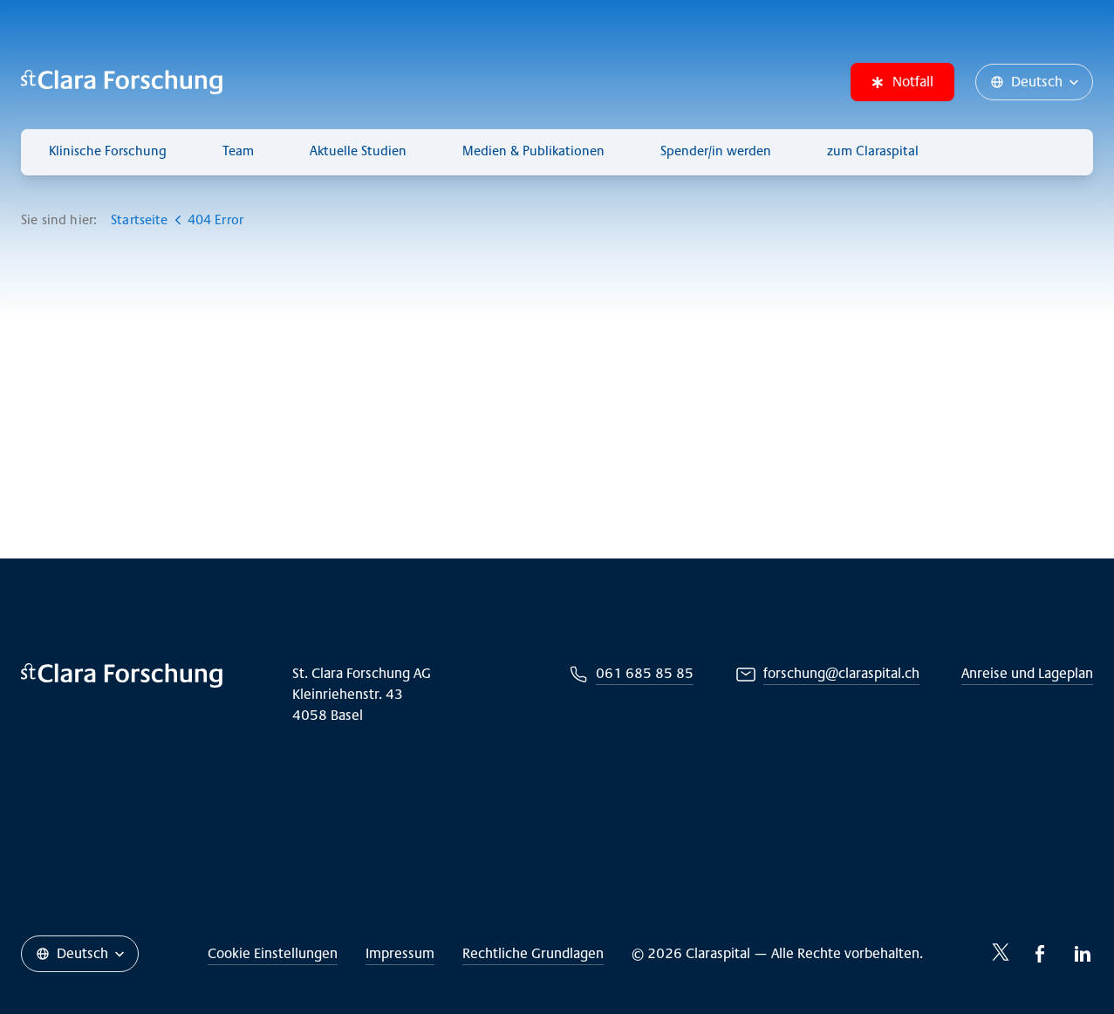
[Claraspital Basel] (121, 82)
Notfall (902, 81)
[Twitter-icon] (1000, 952)
